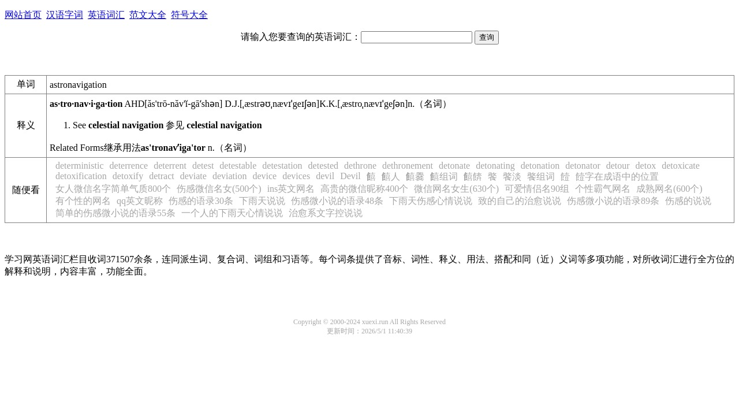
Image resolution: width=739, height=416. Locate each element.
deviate (193, 176)
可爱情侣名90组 (537, 189)
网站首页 (23, 15)
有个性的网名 (83, 201)
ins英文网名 (291, 189)
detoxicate (681, 165)
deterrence (129, 165)
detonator (582, 165)
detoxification (81, 176)
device (264, 176)
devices (296, 176)
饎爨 (415, 176)
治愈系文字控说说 (326, 213)
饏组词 (541, 176)
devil (325, 176)
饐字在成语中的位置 (617, 176)
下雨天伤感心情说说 (430, 201)
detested (323, 165)
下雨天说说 (262, 201)
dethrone (360, 165)
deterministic (79, 165)
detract (161, 176)
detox (646, 165)
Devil (350, 176)
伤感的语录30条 (201, 201)
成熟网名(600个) (669, 189)
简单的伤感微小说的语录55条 (115, 213)
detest (203, 165)
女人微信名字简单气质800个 (113, 189)
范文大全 (147, 15)
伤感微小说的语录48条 (337, 201)
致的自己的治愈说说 (519, 201)
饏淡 (512, 176)
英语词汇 (106, 15)
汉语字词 (64, 15)
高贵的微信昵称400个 (364, 189)
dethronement (407, 165)
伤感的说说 (688, 201)
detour (618, 165)
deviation (229, 176)
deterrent (170, 165)
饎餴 (473, 176)
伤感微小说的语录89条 (613, 201)
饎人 (391, 176)
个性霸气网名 (602, 189)
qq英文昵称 (140, 201)
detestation (282, 165)
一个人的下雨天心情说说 (232, 213)
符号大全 (189, 15)
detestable (237, 165)
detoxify (128, 176)
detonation (540, 165)
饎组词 (444, 176)
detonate (454, 165)
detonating (495, 165)
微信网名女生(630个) (456, 189)
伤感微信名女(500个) (219, 189)
